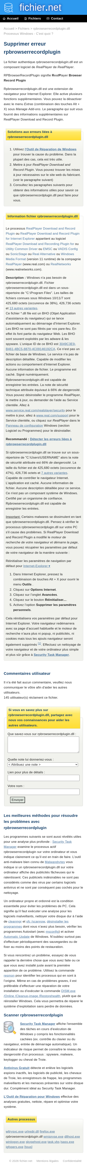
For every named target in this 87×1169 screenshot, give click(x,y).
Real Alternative (43, 254)
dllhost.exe (72, 1136)
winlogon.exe (15, 1142)
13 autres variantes (23, 308)
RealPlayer (14, 264)
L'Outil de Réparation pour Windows (32, 1096)
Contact (54, 18)
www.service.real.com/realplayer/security (35, 410)
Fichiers (32, 18)
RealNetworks (61, 264)
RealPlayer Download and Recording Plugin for (40, 244)
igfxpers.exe (15, 1147)
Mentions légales (47, 1160)
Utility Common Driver (22, 249)
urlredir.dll (31, 1131)
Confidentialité (72, 1160)
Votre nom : (16, 786)
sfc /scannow (35, 921)
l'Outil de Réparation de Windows (51, 149)
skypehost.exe (36, 1142)
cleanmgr (15, 921)
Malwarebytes (55, 862)
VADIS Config (68, 249)
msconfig (52, 931)
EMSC (47, 249)
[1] (39, 643)
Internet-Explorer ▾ (36, 566)
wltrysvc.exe (15, 1131)
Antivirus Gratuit (16, 1068)
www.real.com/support (52, 415)
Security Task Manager (51, 655)
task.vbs (54, 1142)
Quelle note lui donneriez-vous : (31, 759)
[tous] (28, 1147)
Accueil (10, 18)
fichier (37, 7)
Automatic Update (17, 937)
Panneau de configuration (24, 425)
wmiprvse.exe (53, 1136)
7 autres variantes (54, 473)
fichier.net (26, 1160)
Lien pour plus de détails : (26, 772)
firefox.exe (47, 1131)
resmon (9, 975)
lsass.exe (67, 1142)
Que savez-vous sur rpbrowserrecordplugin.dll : (42, 734)
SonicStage (18, 254)
